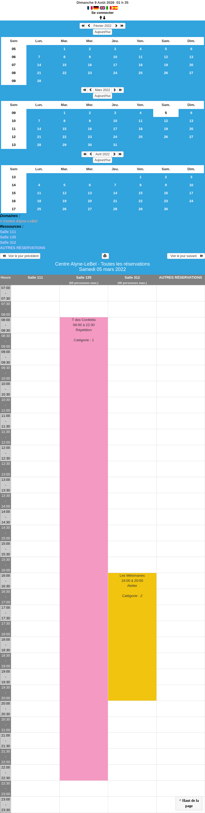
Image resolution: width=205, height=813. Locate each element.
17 (115, 65)
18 (141, 65)
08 (14, 73)
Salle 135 (8, 237)
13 (191, 57)
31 (115, 145)
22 (64, 73)
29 (64, 145)
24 (115, 73)
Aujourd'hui (102, 32)
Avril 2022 (102, 154)
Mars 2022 (102, 90)
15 (64, 65)
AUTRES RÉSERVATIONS (22, 248)
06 (14, 57)
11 (141, 57)
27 (191, 73)
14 (39, 65)
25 (141, 73)
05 (14, 49)
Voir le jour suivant (186, 256)
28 (39, 81)
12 (166, 57)
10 (115, 57)
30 (90, 145)
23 (90, 73)
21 (39, 73)
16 (90, 65)
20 (191, 65)
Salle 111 (8, 232)
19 (166, 65)
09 (14, 81)
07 (14, 65)
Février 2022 (102, 26)
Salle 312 (8, 242)
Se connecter (102, 13)
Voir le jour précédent (20, 256)
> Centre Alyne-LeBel (19, 221)
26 (166, 73)
